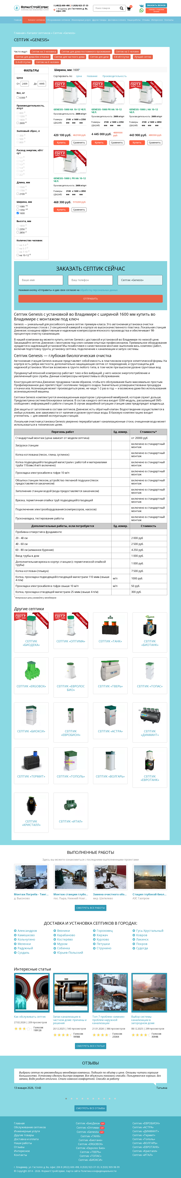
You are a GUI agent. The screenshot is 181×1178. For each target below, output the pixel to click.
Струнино (104, 948)
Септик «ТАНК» (90, 1136)
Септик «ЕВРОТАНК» (146, 1147)
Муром (62, 944)
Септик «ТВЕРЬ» (90, 1152)
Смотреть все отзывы (90, 1108)
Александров (27, 931)
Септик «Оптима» (88, 1127)
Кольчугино (26, 939)
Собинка (63, 948)
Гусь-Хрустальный (149, 931)
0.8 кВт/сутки (121, 56)
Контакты (169, 20)
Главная (18, 20)
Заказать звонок (156, 5)
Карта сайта (73, 1171)
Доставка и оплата (117, 20)
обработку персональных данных (99, 290)
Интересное (157, 20)
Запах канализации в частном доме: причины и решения (69, 1020)
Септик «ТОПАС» (90, 1156)
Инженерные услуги (81, 20)
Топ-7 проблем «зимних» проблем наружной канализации (108, 1020)
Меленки (24, 944)
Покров (141, 944)
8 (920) (110, 1167)
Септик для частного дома (69, 56)
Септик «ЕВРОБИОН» (146, 1123)
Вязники (63, 931)
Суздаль (23, 952)
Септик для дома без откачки (32, 56)
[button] (66, 1098)
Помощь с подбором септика (156, 10)
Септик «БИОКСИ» (90, 1160)
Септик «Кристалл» (145, 1151)
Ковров (141, 935)
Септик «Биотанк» (90, 1140)
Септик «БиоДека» (88, 1123)
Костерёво (65, 939)
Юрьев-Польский (70, 952)
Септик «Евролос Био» (90, 1148)
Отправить (90, 298)
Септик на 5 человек (127, 51)
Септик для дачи (99, 56)
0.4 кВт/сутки (23, 62)
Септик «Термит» (144, 1135)
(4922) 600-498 (62, 5)
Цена (79, 76)
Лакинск (142, 939)
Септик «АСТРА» (143, 1127)
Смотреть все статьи (91, 1045)
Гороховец (105, 931)
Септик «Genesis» (88, 1132)
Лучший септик (143, 56)
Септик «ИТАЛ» (143, 1155)
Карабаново (66, 935)
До (40, 84)
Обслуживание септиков (58, 20)
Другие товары (99, 20)
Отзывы (146, 20)
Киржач (102, 935)
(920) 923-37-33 (79, 5)
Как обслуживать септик (30, 1017)
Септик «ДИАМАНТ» (146, 1131)
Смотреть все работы (90, 908)
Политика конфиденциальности (98, 1171)
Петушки (103, 944)
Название (92, 76)
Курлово (103, 939)
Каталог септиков (36, 20)
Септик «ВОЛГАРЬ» (145, 1143)
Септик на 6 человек (47, 62)
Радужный (25, 948)
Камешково (26, 935)
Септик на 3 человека (44, 51)
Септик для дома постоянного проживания (86, 51)
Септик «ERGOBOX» (90, 1144)
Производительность (114, 76)
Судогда (142, 948)
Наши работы (133, 20)
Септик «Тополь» (144, 1139)
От (23, 84)
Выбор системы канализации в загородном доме (142, 1020)
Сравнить (79, 142)
